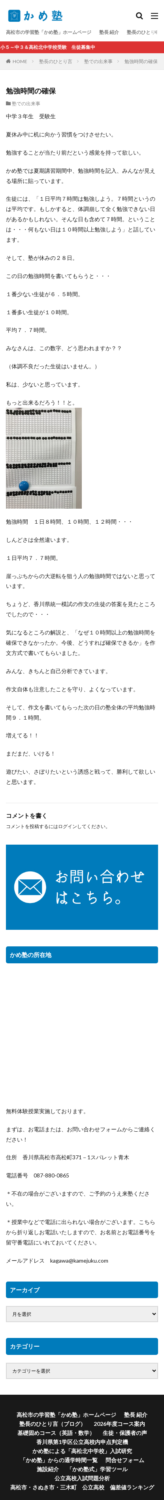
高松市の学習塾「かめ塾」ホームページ (48, 32)
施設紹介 (48, 1469)
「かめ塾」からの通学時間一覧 (59, 1460)
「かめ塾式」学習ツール (97, 1469)
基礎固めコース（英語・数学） (56, 1432)
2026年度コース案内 (119, 1423)
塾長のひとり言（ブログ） (52, 1423)
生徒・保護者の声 (125, 1432)
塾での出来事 (98, 61)
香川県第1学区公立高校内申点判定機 (82, 1441)
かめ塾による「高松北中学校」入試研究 (82, 1451)
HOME (20, 61)
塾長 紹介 (109, 32)
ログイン (67, 826)
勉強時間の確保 (141, 61)
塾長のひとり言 (55, 61)
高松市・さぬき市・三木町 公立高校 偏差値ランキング (82, 1487)
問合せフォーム (125, 1460)
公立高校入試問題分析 (82, 1478)
